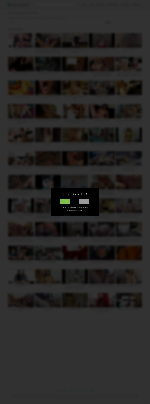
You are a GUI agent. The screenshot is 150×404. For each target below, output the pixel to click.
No (84, 201)
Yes (65, 201)
